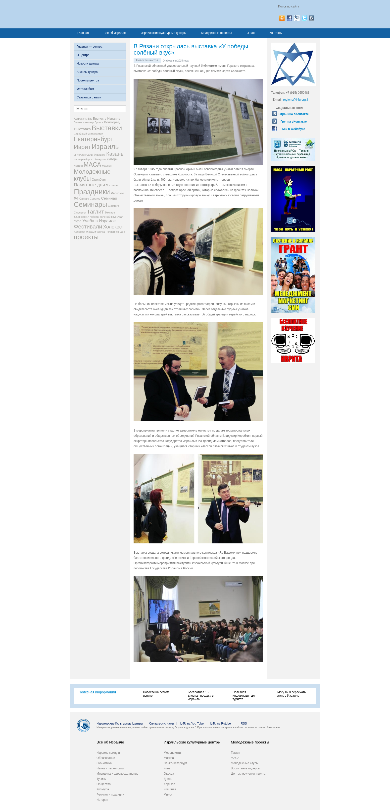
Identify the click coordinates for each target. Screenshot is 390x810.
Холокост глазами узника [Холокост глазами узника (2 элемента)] (89, 231)
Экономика (104, 763)
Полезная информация (97, 692)
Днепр (168, 779)
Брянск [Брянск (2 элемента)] (99, 122)
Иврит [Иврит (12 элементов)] (82, 147)
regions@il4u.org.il (295, 99)
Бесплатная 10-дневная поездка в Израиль (201, 695)
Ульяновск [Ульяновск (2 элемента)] (80, 216)
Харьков (169, 784)
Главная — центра (89, 46)
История (102, 800)
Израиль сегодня (108, 752)
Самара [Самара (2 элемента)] (84, 198)
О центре (83, 55)
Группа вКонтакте (294, 121)
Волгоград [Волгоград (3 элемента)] (112, 122)
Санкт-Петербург (175, 763)
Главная (83, 33)
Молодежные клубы (244, 763)
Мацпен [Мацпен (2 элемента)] (107, 165)
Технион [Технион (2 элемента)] (110, 212)
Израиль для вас (123, 14)
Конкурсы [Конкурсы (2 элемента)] (100, 159)
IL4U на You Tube (192, 723)
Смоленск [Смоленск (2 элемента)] (80, 212)
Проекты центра (88, 80)
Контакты (275, 33)
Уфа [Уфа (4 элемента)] (78, 221)
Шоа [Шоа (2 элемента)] (122, 231)
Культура (103, 789)
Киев (167, 768)
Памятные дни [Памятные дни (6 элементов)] (89, 184)
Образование (106, 758)
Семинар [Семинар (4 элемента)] (109, 198)
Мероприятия (173, 752)
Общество (104, 784)
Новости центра (88, 63)
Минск (168, 794)
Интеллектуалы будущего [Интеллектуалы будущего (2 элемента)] (89, 154)
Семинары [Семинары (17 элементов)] (90, 204)
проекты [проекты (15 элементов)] (86, 236)
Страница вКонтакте (294, 114)
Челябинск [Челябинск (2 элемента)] (112, 231)
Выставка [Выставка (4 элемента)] (82, 129)
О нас (250, 33)
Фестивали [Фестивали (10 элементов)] (88, 226)
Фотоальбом (85, 89)
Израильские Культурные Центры (120, 723)
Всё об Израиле (115, 33)
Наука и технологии (110, 768)
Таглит (235, 752)
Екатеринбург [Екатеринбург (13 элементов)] (93, 139)
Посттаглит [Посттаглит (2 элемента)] (112, 185)
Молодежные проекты (216, 33)
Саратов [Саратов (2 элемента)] (95, 198)
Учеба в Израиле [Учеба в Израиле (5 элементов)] (99, 221)
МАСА (235, 758)
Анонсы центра (87, 72)
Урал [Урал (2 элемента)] (120, 216)
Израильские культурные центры (163, 33)
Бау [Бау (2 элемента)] (90, 118)
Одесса (169, 773)
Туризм (101, 779)
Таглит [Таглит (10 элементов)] (95, 212)
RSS (244, 723)
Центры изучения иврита (248, 773)
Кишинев (170, 789)
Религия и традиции (110, 794)
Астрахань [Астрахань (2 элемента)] (80, 118)
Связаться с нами (89, 97)
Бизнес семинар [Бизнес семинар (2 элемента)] (84, 122)
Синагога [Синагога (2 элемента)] (113, 205)
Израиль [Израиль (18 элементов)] (105, 146)
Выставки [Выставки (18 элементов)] (107, 128)
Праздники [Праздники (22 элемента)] (92, 192)
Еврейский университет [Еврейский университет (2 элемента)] (88, 133)
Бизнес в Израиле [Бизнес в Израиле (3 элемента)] (106, 118)
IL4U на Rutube (220, 723)
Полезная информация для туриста (244, 695)
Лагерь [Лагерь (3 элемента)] (112, 159)
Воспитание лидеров (245, 768)
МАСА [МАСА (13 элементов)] (92, 164)
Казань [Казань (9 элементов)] (115, 154)
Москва (169, 758)
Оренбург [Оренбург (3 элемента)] (99, 179)
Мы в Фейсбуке (293, 129)
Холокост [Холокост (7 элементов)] (113, 226)
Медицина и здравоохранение (117, 773)
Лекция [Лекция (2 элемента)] (78, 165)
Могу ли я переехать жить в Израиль (291, 693)
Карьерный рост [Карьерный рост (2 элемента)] (84, 159)
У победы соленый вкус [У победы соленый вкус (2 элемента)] (101, 216)
